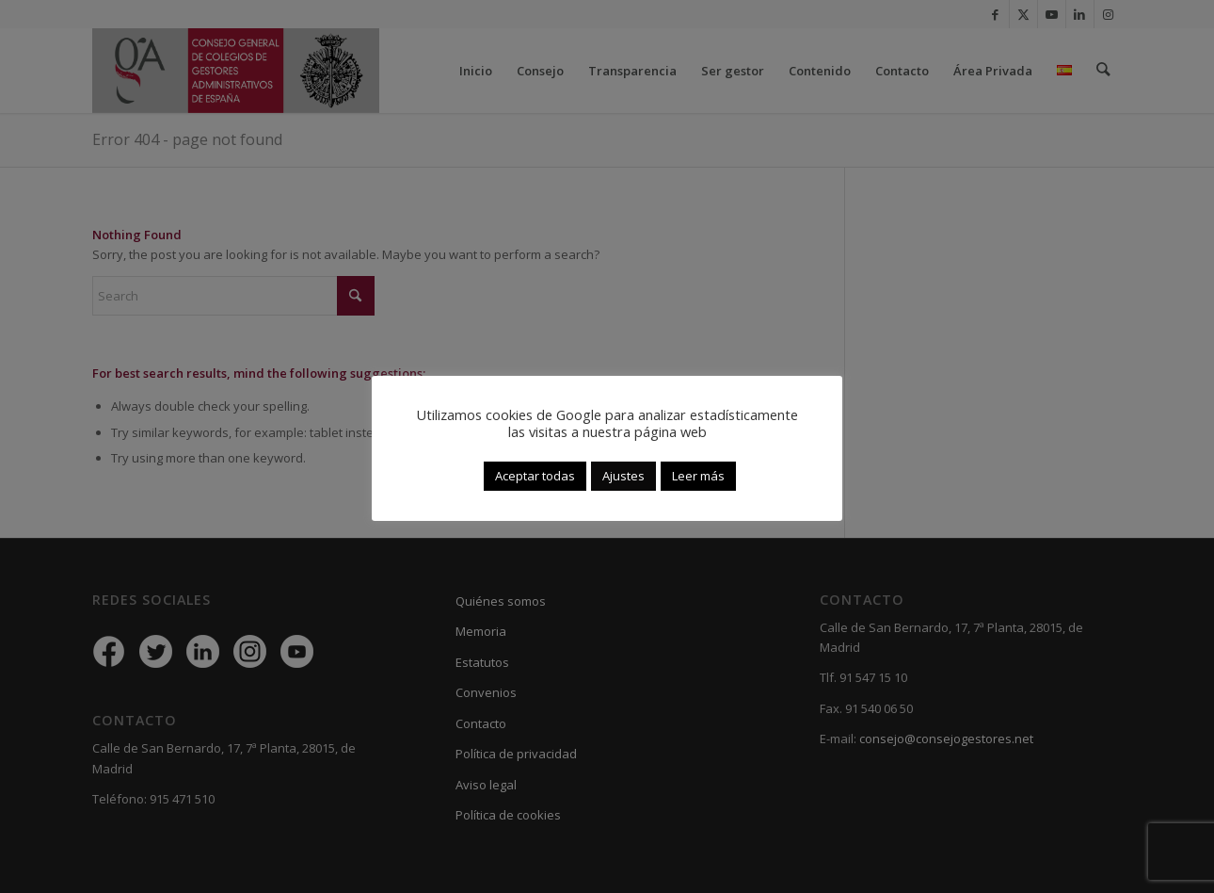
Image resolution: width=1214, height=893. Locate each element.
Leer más (698, 475)
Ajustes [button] (623, 475)
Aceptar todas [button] (535, 475)
